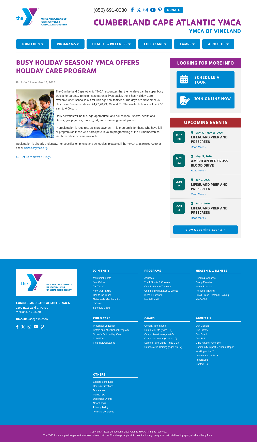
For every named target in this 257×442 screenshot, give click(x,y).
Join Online (99, 282)
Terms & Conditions (103, 411)
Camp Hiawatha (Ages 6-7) (159, 334)
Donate (173, 10)
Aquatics (149, 278)
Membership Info (102, 278)
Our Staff (201, 338)
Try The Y (98, 286)
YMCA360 (201, 299)
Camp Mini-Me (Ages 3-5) (158, 330)
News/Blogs (99, 403)
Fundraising (202, 359)
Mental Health (151, 299)
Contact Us (202, 364)
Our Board (201, 334)
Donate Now (99, 390)
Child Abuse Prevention (208, 342)
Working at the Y (205, 351)
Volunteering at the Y (207, 355)
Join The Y (32, 44)
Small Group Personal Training (212, 295)
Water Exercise (204, 286)
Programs (68, 44)
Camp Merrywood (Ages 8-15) (160, 338)
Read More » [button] (198, 147)
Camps (187, 44)
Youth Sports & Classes (157, 282)
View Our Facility (102, 290)
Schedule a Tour (102, 307)
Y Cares (97, 303)
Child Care (155, 44)
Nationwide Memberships (106, 299)
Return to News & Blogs (33, 157)
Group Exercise (204, 282)
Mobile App (99, 394)
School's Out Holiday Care (107, 334)
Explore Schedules (103, 381)
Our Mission (202, 325)
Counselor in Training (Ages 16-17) (163, 347)
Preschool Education (104, 325)
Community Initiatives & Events (161, 290)
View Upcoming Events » (205, 229)
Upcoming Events (102, 398)
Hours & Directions (103, 386)
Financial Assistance (104, 342)
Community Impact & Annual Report (215, 347)
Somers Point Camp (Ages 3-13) (161, 342)
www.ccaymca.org (35, 148)
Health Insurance (102, 295)
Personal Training (205, 290)
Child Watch (99, 338)
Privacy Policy (100, 407)
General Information (155, 325)
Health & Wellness (111, 44)
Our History (202, 330)
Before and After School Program (111, 330)
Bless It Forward (153, 295)
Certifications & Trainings (157, 286)
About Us (218, 44)
